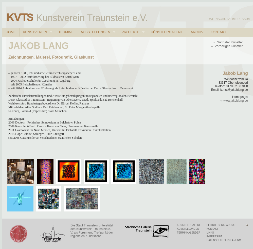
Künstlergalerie (167, 32)
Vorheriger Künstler (228, 46)
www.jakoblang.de (235, 100)
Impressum (241, 19)
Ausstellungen (96, 32)
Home (11, 32)
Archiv (197, 32)
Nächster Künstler (229, 42)
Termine (66, 32)
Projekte (131, 32)
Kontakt (218, 32)
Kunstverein (35, 32)
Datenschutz (219, 19)
